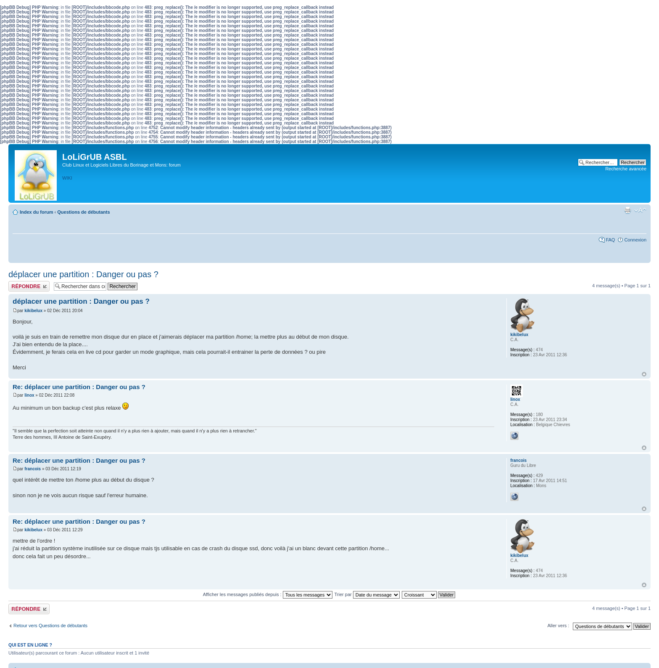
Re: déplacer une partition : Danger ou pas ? (79, 386)
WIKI (67, 177)
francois (32, 469)
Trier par (367, 594)
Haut (644, 374)
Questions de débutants (83, 212)
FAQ (610, 239)
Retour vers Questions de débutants (50, 625)
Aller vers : (558, 625)
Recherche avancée (625, 168)
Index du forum (36, 212)
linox (29, 395)
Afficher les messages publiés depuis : (267, 594)
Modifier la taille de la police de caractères (640, 210)
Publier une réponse (29, 286)
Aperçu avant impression (627, 210)
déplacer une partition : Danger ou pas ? (83, 274)
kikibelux (33, 310)
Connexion (635, 239)
